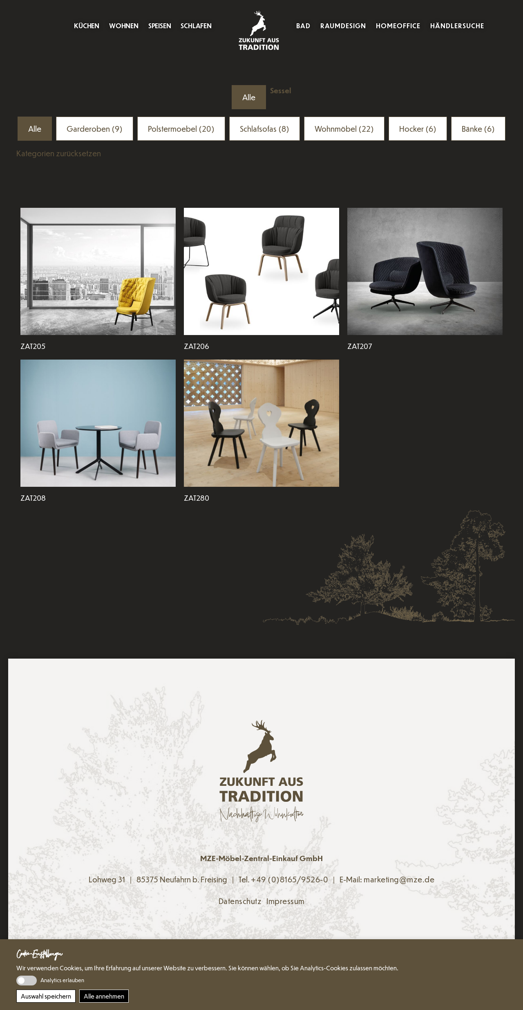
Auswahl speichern (46, 996)
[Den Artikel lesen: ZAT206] (261, 271)
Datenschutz (240, 901)
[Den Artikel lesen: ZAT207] (425, 271)
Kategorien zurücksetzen (58, 153)
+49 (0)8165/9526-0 (289, 879)
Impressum (285, 901)
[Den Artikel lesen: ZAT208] (98, 423)
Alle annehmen (104, 996)
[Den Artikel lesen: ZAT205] (98, 271)
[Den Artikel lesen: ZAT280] (261, 423)
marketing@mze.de (399, 879)
